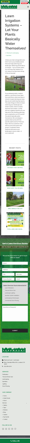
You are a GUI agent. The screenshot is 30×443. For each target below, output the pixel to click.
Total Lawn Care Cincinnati (15, 229)
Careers (4, 414)
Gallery (4, 405)
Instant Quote (6, 398)
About (4, 400)
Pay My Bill (5, 417)
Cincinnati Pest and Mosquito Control (15, 167)
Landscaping (5, 379)
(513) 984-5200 (8, 366)
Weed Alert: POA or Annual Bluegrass (15, 188)
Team (4, 407)
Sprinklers (8, 55)
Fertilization (5, 374)
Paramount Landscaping (13, 53)
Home (4, 395)
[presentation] (14, 325)
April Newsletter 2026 (15, 208)
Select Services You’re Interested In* (15, 285)
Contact (4, 419)
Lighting (4, 383)
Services (4, 403)
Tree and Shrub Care (7, 376)
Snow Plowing (6, 386)
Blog (4, 412)
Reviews (5, 410)
